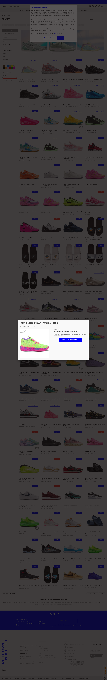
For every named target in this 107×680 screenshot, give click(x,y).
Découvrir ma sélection (70, 340)
